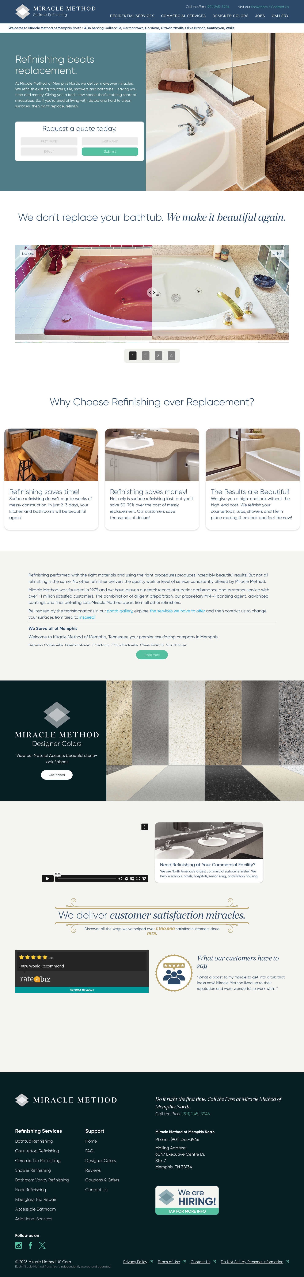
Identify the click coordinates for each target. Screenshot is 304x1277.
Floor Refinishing (30, 1189)
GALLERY (280, 16)
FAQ (89, 1150)
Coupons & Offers (102, 1180)
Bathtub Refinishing (34, 1141)
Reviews (93, 1170)
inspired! (87, 617)
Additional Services (33, 1218)
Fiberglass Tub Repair (35, 1199)
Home (91, 1141)
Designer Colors (100, 1160)
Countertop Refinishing (37, 1150)
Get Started (57, 774)
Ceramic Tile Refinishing (38, 1160)
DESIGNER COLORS (231, 16)
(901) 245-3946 (196, 1113)
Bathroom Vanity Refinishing (42, 1180)
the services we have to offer (177, 611)
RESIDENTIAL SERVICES (132, 16)
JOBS (260, 16)
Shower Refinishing (33, 1170)
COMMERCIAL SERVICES (183, 16)
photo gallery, (120, 611)
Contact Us (96, 1189)
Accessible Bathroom (35, 1209)
